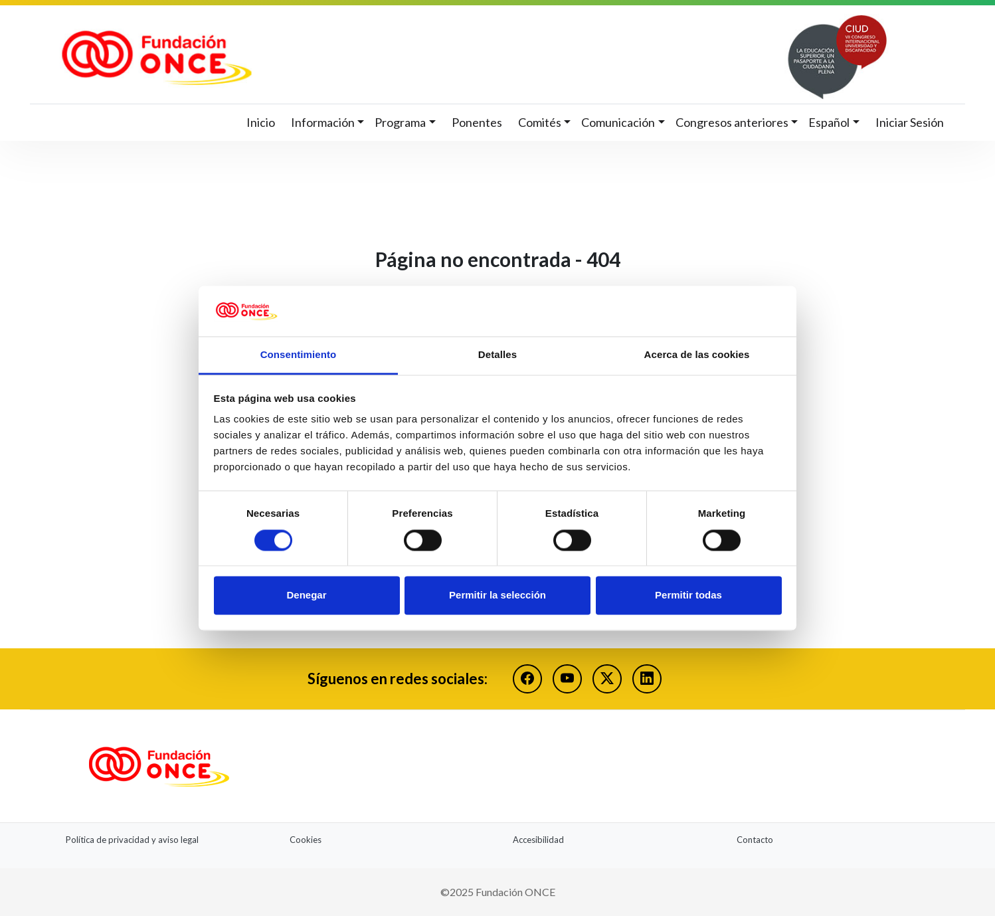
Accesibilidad (538, 839)
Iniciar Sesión (909, 122)
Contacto (755, 839)
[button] (328, 122)
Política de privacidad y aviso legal (132, 839)
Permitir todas (688, 595)
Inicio (260, 122)
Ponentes (477, 122)
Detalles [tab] (497, 355)
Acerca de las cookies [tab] (697, 355)
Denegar (306, 595)
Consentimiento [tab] (298, 355)
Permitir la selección (497, 595)
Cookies (305, 839)
